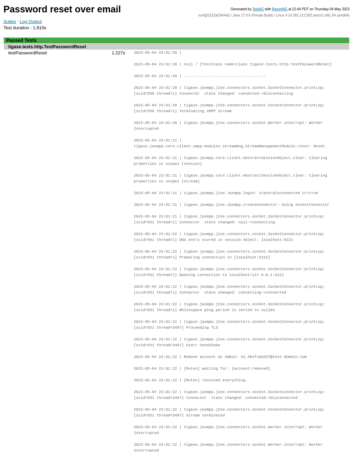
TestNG (258, 9)
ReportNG (280, 9)
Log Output (31, 21)
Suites (9, 21)
